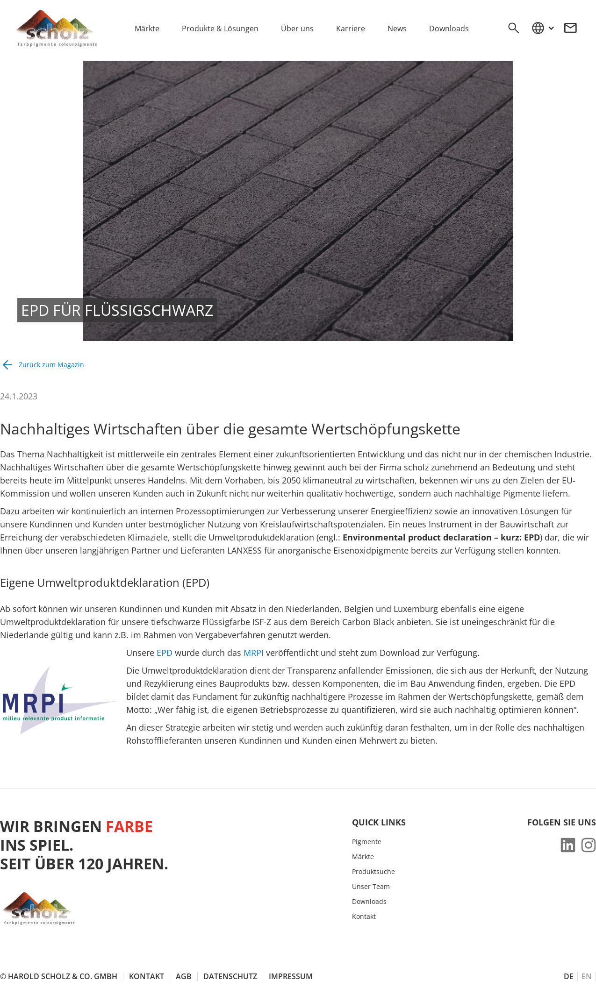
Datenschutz (230, 976)
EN (587, 976)
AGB (184, 976)
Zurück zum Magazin (51, 364)
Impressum (291, 976)
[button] (542, 28)
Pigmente (366, 842)
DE (569, 976)
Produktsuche (373, 871)
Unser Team (371, 886)
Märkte (363, 857)
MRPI (254, 652)
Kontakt (364, 916)
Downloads (369, 901)
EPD (164, 652)
